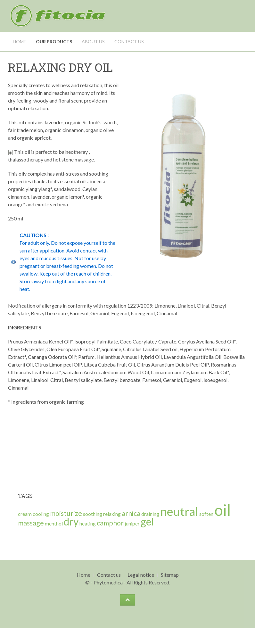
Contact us (129, 41)
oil (222, 510)
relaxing (112, 514)
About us (93, 41)
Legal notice (141, 575)
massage (31, 523)
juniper (132, 523)
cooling (41, 514)
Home (19, 41)
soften (206, 514)
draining (150, 514)
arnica (131, 513)
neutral (179, 511)
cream (25, 514)
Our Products (54, 41)
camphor (110, 523)
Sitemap (170, 575)
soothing (92, 514)
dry (71, 521)
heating (87, 523)
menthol (54, 523)
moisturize (66, 513)
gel (147, 521)
